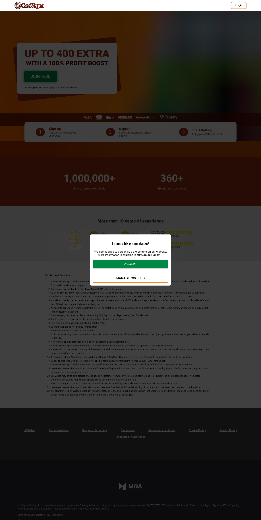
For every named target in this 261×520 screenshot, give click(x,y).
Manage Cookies (130, 278)
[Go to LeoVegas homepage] (32, 5)
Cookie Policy (150, 254)
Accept (130, 264)
